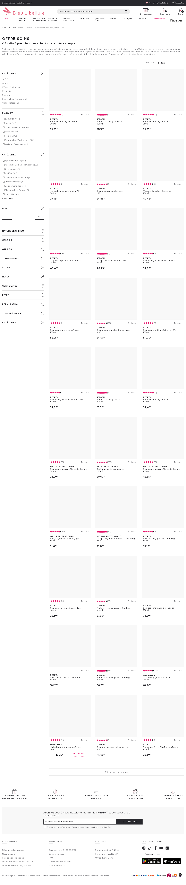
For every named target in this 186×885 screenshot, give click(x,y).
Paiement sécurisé (57, 863)
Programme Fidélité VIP (106, 852)
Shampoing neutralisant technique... (113, 330)
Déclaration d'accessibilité (88, 873)
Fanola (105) (10, 123)
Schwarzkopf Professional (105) (19, 140)
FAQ (51, 855)
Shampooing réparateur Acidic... (65, 608)
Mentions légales (8, 873)
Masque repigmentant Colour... (157, 677)
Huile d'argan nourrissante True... (65, 747)
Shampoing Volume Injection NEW (159, 260)
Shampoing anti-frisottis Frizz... (64, 330)
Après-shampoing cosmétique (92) (21, 165)
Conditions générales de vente (28, 873)
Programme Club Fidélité (107, 848)
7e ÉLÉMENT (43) (12, 119)
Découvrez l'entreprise (13, 848)
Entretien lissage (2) (14, 181)
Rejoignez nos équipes (13, 855)
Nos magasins (8, 852)
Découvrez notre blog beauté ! (17, 863)
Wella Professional (10, 103)
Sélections (28, 28)
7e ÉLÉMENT (8, 79)
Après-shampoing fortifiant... (110, 121)
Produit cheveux (22, 20)
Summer (6, 19)
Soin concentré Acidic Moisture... (65, 677)
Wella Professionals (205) (16, 144)
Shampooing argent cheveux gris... (113, 747)
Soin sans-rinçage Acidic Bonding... (159, 538)
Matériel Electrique (69, 20)
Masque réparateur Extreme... (157, 191)
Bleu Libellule (18, 28)
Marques (128, 19)
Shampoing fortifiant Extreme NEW (159, 330)
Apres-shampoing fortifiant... (156, 121)
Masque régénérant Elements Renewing (116, 538)
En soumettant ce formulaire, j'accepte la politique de (78, 827)
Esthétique (84, 19)
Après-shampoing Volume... (109, 399)
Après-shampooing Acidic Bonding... (114, 608)
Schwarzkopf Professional (14, 99)
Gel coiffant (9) (12, 194)
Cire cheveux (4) (12, 169)
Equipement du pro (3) (15, 186)
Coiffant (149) (11, 173)
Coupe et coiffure (52, 20)
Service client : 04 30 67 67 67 (62, 848)
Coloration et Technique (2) (17, 177)
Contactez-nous (56, 852)
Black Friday (49, 28)
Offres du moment (104, 855)
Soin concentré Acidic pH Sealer (158, 608)
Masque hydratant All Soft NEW (111, 260)
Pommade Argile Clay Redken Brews (160, 747)
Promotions (38, 28)
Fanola (5, 83)
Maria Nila (6, 91)
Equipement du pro (99, 20)
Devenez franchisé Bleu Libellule (17, 859)
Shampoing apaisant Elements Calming (68, 469)
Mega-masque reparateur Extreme (66, 260)
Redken (6, 95)
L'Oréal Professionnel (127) (17, 127)
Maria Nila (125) (11, 131)
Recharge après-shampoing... (111, 469)
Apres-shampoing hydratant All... (65, 191)
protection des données (100, 827)
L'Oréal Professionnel (12, 87)
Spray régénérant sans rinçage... (65, 538)
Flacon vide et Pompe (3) (17, 190)
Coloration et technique (39, 20)
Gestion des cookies (69, 873)
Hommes (113, 19)
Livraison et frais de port (60, 859)
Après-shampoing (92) (15, 160)
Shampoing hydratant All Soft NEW (66, 399)
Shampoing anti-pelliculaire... (110, 191)
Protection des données (51, 873)
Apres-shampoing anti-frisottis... (65, 121)
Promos (143, 19)
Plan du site (104, 873)
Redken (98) (11, 136)
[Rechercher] (126, 11)
